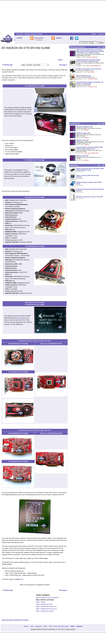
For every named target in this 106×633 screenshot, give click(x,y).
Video (32, 626)
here (22, 579)
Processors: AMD (92, 79)
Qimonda (21, 318)
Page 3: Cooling (40, 602)
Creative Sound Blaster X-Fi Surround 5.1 (88, 69)
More (99, 47)
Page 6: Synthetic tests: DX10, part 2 (46, 609)
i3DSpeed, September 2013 (84, 127)
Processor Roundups (91, 57)
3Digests (86, 129)
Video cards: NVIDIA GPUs (93, 65)
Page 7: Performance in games (45, 611)
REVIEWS (39, 38)
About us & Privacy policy (61, 626)
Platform (26, 626)
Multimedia (38, 626)
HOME (19, 38)
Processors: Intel (92, 86)
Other (50, 626)
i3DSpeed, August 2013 (83, 133)
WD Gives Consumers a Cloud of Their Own (89, 197)
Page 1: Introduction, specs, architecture (47, 597)
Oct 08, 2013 (79, 171)
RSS (103, 47)
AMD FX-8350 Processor (83, 76)
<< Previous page (7, 65)
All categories (38, 39)
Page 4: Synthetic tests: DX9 (44, 604)
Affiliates (93, 34)
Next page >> (63, 65)
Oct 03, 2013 (79, 198)
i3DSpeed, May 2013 (82, 156)
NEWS (59, 38)
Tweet (60, 60)
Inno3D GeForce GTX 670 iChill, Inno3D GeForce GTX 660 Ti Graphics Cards (88, 60)
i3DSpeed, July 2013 (82, 140)
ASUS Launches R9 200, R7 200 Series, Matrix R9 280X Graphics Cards (90, 169)
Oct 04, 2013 (79, 192)
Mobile (45, 626)
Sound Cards (90, 72)
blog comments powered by (15, 620)
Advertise (101, 34)
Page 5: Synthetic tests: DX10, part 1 (46, 606)
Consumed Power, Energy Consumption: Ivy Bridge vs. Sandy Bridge (89, 82)
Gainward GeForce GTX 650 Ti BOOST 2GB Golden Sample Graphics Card (89, 148)
